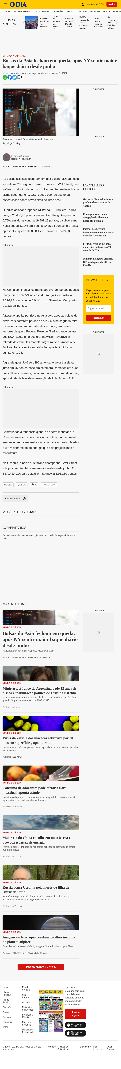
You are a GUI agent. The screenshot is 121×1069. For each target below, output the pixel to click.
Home (8, 12)
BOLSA (8, 484)
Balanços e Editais (27, 1016)
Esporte (70, 12)
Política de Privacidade (28, 1030)
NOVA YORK (48, 484)
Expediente (85, 1046)
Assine (111, 4)
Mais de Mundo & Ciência (41, 966)
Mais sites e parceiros (27, 1008)
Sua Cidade (25, 996)
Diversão (58, 12)
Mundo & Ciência (14, 56)
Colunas (82, 12)
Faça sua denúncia (26, 1023)
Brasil (106, 12)
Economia (95, 12)
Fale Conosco (97, 1048)
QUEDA (22, 484)
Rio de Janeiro (42, 12)
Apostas (26, 1002)
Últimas (9, 22)
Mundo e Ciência (26, 988)
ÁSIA (34, 484)
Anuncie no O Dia (95, 4)
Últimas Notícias (23, 12)
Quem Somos (110, 1048)
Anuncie (52, 1046)
